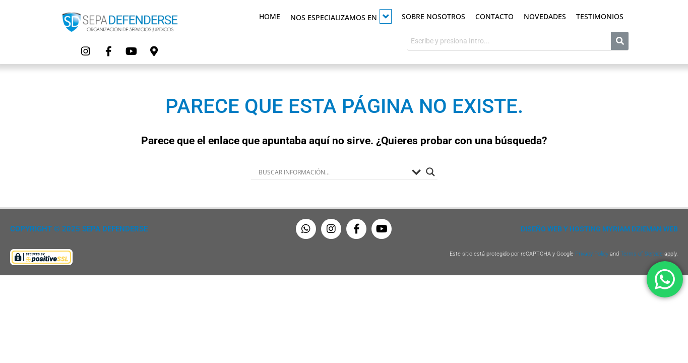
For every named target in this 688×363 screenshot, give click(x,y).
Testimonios (599, 16)
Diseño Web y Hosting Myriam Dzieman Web (599, 229)
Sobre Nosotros (433, 16)
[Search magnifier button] (430, 172)
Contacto (494, 16)
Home (269, 16)
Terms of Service (641, 254)
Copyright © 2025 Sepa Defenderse (79, 228)
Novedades (545, 16)
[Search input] (333, 172)
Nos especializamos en (341, 16)
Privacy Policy (591, 254)
